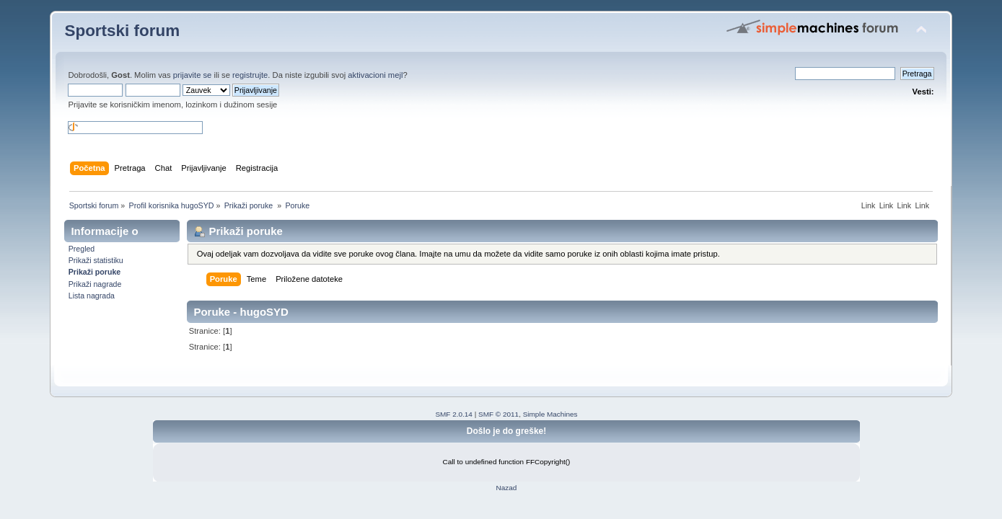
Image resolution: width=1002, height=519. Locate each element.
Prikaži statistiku (96, 260)
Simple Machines (550, 414)
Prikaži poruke (94, 271)
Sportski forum (122, 31)
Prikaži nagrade (95, 284)
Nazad (506, 488)
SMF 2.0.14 (454, 414)
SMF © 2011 (498, 414)
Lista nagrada (92, 295)
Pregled (82, 248)
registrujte (250, 75)
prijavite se (192, 75)
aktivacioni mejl (375, 75)
